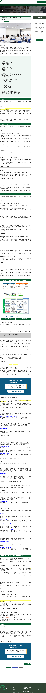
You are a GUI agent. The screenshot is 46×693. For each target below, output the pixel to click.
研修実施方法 (6, 78)
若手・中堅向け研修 (7, 81)
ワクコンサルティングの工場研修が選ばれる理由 (10, 88)
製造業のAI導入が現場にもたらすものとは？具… (39, 20)
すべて (21, 667)
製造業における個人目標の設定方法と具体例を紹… (39, 24)
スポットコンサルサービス (17, 691)
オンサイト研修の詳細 (8, 318)
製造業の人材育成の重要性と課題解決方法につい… (39, 28)
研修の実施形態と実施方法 (8, 75)
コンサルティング (15, 667)
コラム (40, 5)
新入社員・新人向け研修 (27, 687)
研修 (6, 21)
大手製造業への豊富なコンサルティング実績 (11, 93)
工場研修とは (4, 59)
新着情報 (38, 689)
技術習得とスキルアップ (7, 62)
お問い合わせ (42, 1)
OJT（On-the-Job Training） (8, 71)
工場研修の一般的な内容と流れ (7, 67)
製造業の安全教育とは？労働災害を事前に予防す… (39, 35)
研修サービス (25, 685)
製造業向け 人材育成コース (27, 691)
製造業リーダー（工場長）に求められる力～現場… (39, 32)
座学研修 (4, 69)
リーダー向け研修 (7, 82)
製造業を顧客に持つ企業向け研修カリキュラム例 (12, 84)
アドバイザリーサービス (16, 692)
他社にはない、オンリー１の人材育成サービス (11, 92)
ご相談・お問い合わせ (16, 391)
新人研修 (6, 80)
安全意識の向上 (6, 63)
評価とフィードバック (7, 73)
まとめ (3, 94)
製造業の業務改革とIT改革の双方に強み (10, 91)
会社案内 (44, 5)
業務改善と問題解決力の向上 (8, 65)
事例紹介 (32, 5)
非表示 (17, 57)
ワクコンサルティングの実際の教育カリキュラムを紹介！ (12, 74)
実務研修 (4, 70)
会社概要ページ (9, 617)
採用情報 (33, 1)
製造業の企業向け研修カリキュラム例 (10, 79)
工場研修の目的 (5, 61)
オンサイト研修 (25, 688)
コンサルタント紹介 (12, 5)
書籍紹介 (36, 5)
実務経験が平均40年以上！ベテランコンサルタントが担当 (13, 90)
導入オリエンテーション (7, 68)
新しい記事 (27, 663)
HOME (1, 5)
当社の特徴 (5, 5)
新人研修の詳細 (24, 318)
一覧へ (39, 40)
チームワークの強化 (6, 64)
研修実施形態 (6, 76)
